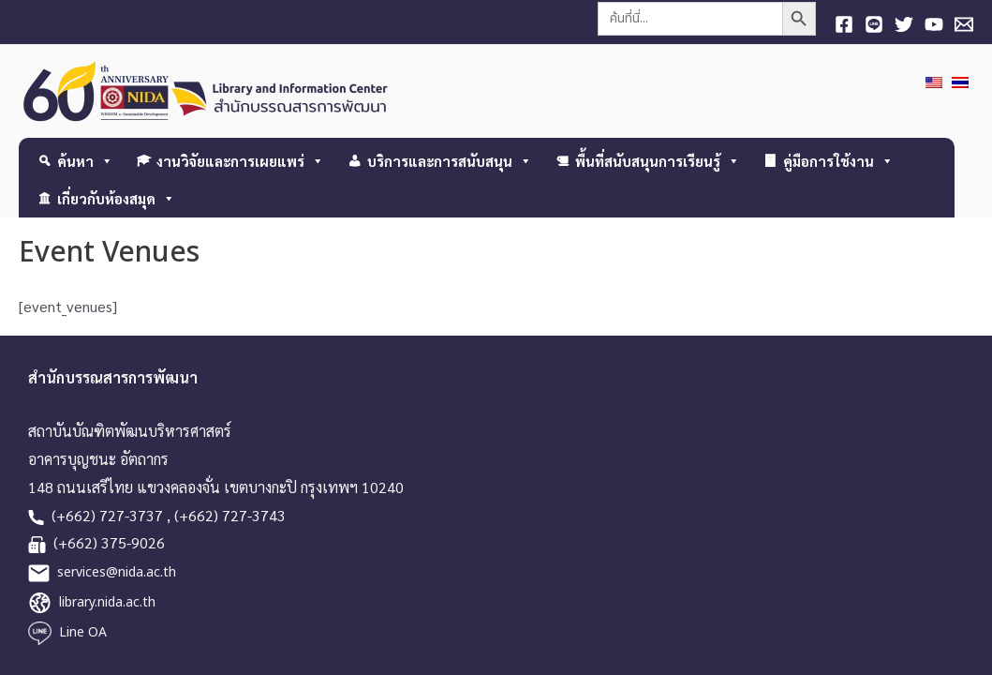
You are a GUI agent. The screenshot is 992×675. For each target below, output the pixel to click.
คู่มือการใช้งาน (838, 161)
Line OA (83, 632)
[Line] (874, 24)
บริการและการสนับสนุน (449, 161)
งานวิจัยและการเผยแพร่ (240, 161)
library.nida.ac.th (107, 602)
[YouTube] (934, 24)
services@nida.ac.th (116, 572)
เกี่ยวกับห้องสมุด (116, 198)
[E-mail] (964, 24)
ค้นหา (85, 161)
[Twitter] (904, 24)
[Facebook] (844, 24)
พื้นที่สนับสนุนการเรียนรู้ (657, 161)
